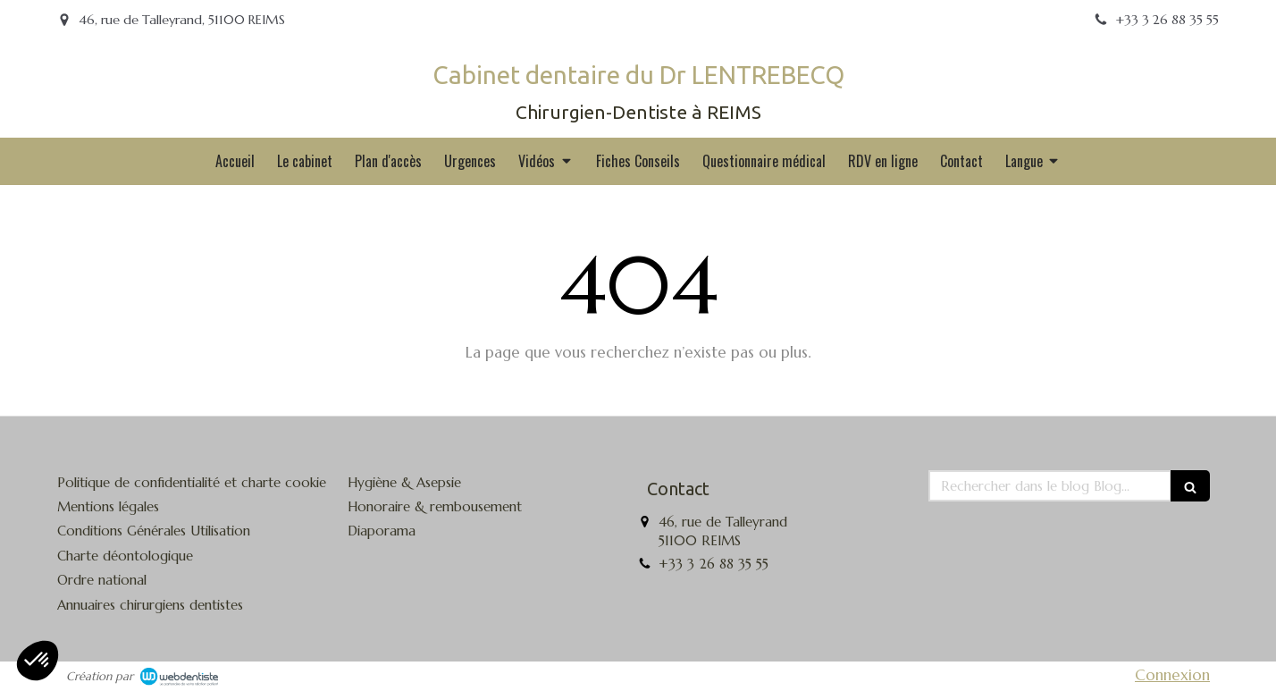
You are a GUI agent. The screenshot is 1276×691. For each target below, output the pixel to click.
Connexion (1172, 675)
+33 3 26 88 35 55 (713, 563)
